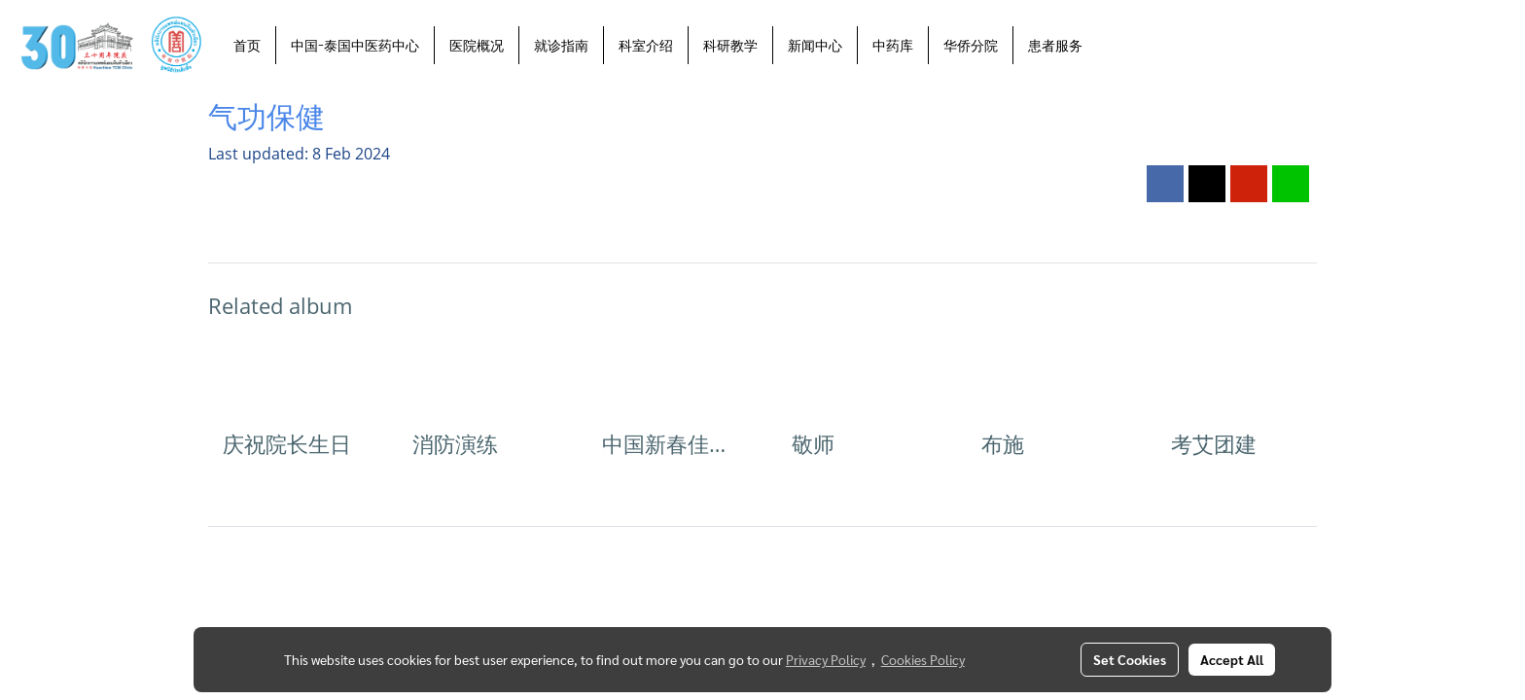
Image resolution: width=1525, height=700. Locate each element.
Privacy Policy (826, 659)
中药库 (892, 45)
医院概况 (476, 45)
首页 (247, 45)
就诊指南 (561, 45)
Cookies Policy (923, 659)
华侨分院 (970, 45)
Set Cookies (1129, 659)
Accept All (1231, 659)
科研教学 (730, 45)
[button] (1114, 44)
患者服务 (1055, 45)
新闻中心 (815, 45)
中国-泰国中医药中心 (355, 45)
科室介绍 (646, 45)
